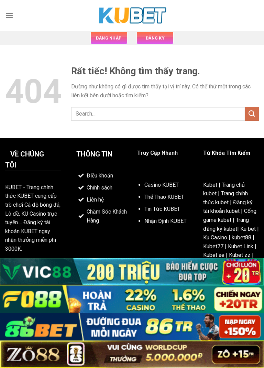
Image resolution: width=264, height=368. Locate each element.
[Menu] (9, 15)
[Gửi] (252, 113)
